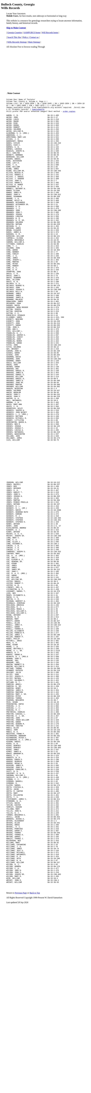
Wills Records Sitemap (17, 42)
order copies (69, 114)
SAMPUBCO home (32, 32)
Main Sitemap (34, 42)
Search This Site (14, 37)
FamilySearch (38, 111)
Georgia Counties (14, 32)
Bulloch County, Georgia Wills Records (18, 6)
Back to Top (35, 1042)
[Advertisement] (45, 68)
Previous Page (21, 1042)
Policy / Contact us (31, 37)
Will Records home (50, 32)
